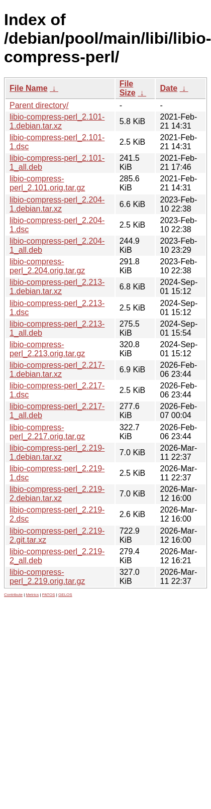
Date (168, 88)
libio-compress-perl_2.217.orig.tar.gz (47, 432)
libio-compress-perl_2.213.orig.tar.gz (47, 349)
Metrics (32, 594)
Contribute (13, 594)
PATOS (48, 594)
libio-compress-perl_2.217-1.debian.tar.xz (57, 369)
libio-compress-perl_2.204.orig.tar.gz (47, 266)
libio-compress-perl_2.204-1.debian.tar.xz (57, 204)
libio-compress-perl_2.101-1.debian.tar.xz (57, 121)
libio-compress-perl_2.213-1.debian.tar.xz (57, 286)
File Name (29, 88)
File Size (128, 88)
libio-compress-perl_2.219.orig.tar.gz (47, 576)
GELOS (65, 594)
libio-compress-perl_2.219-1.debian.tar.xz (57, 452)
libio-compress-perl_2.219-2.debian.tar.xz (57, 493)
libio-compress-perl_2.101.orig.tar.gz (47, 183)
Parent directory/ (39, 105)
